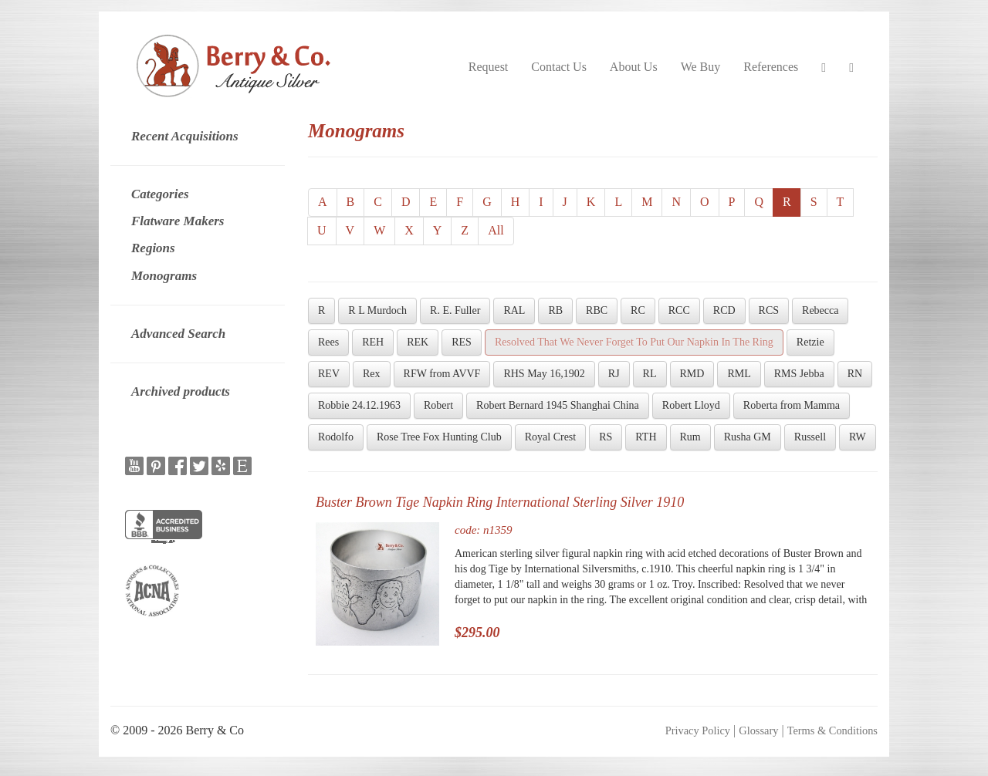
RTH (645, 437)
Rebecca (820, 310)
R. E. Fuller (455, 310)
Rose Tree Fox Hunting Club (439, 437)
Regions (153, 248)
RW (857, 437)
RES (462, 342)
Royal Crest (551, 437)
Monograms (164, 275)
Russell (810, 437)
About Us (634, 66)
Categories (160, 194)
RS (605, 437)
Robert (438, 405)
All (495, 230)
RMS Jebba (799, 374)
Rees (328, 342)
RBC (596, 310)
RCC (679, 310)
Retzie (810, 342)
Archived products (180, 391)
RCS (769, 310)
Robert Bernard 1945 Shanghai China (557, 405)
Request (489, 66)
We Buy (701, 66)
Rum (690, 437)
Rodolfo (336, 437)
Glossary (758, 730)
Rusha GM (747, 437)
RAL (514, 310)
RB (555, 310)
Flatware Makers (177, 221)
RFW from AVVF (442, 374)
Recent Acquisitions (185, 136)
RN (855, 374)
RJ (614, 374)
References (770, 66)
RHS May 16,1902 (543, 374)
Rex (372, 374)
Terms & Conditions (832, 730)
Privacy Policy (697, 730)
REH (373, 342)
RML (738, 374)
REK (417, 342)
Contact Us (559, 66)
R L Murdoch (377, 310)
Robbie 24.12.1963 (359, 405)
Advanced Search (178, 333)
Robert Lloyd (691, 405)
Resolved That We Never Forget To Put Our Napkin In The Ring (634, 342)
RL (650, 374)
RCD (724, 310)
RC (638, 310)
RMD (692, 374)
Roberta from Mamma (791, 405)
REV (329, 374)
